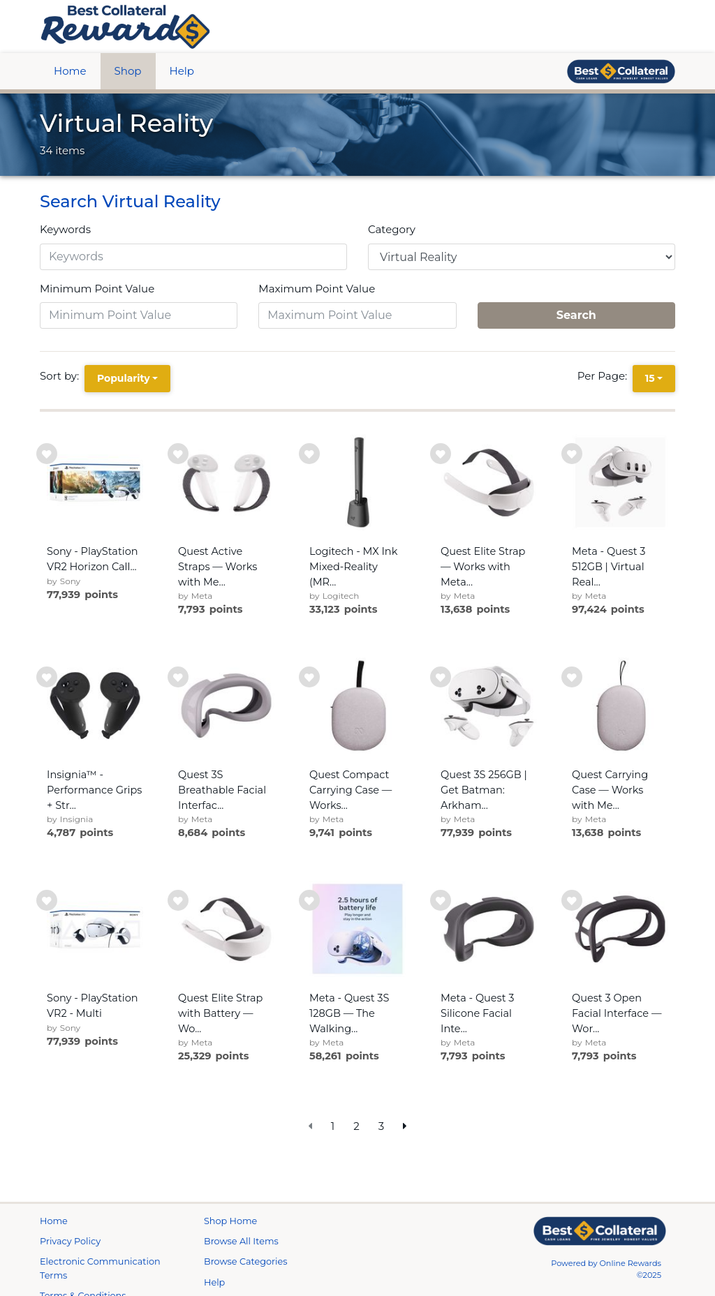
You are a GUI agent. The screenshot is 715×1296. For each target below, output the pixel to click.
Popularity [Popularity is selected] (123, 378)
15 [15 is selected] (650, 378)
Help (182, 70)
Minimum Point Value (97, 288)
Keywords (65, 229)
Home (70, 70)
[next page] (405, 1127)
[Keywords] (193, 257)
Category (391, 229)
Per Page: (605, 375)
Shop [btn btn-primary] (128, 70)
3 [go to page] (381, 1126)
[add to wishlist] (46, 453)
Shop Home (230, 1237)
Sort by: (62, 375)
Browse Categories (245, 1278)
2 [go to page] (356, 1126)
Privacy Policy (70, 1258)
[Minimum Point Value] (138, 315)
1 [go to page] (332, 1126)
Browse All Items (241, 1258)
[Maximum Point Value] (357, 315)
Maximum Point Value (316, 288)
